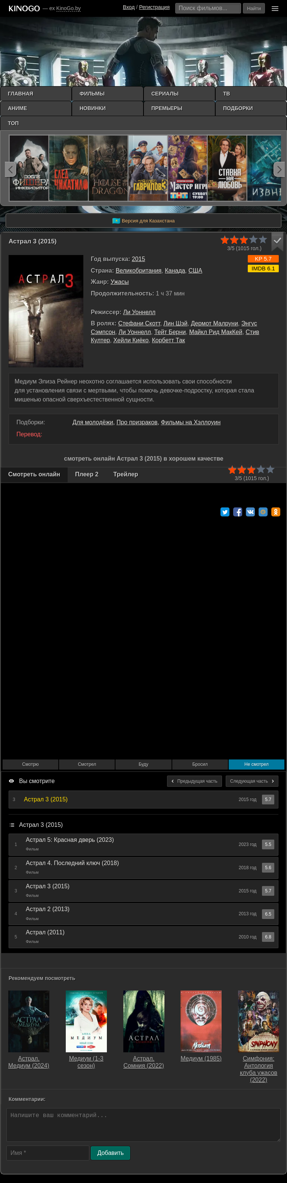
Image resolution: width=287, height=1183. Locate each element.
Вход (129, 7)
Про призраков (137, 422)
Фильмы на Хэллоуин (191, 422)
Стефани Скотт (139, 323)
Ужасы (120, 282)
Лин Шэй (175, 323)
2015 (138, 259)
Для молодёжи (92, 422)
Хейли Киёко (130, 340)
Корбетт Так (168, 340)
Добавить (110, 1153)
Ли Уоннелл (139, 312)
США (195, 270)
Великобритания (138, 270)
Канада (175, 270)
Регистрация (154, 7)
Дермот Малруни (214, 323)
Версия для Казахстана (143, 221)
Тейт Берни (170, 332)
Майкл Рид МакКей (215, 332)
